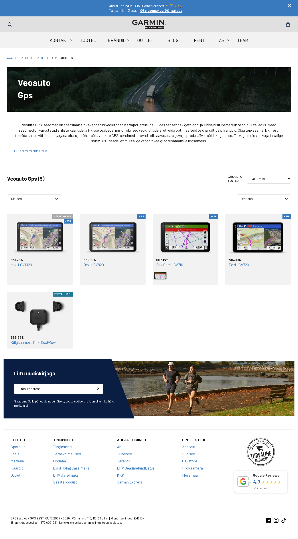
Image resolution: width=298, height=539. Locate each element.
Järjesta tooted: (234, 178)
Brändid (117, 40)
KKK (120, 475)
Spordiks (18, 446)
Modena (59, 461)
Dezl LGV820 (93, 264)
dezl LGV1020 (21, 264)
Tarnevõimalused (67, 454)
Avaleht (13, 58)
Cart (288, 24)
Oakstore (189, 461)
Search (10, 24)
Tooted (88, 40)
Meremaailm (192, 475)
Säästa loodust (65, 482)
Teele (45, 58)
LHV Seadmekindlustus (135, 468)
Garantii (123, 461)
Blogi (174, 40)
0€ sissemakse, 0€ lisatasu (161, 10)
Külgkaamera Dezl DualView (33, 342)
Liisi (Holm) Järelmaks (71, 468)
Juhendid (124, 454)
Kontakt (59, 40)
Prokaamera (192, 468)
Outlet (145, 40)
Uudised (188, 454)
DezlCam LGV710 (169, 264)
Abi (222, 40)
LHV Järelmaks (66, 475)
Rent (199, 40)
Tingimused (62, 446)
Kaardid (17, 468)
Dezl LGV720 (239, 264)
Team (242, 40)
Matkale (17, 461)
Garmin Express (130, 482)
